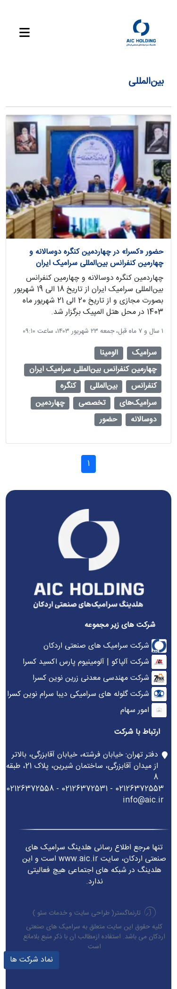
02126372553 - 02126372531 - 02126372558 (85, 789)
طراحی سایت (92, 913)
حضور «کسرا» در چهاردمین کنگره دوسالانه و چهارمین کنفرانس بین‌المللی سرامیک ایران (96, 258)
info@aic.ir (143, 800)
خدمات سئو (52, 913)
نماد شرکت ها (31, 959)
